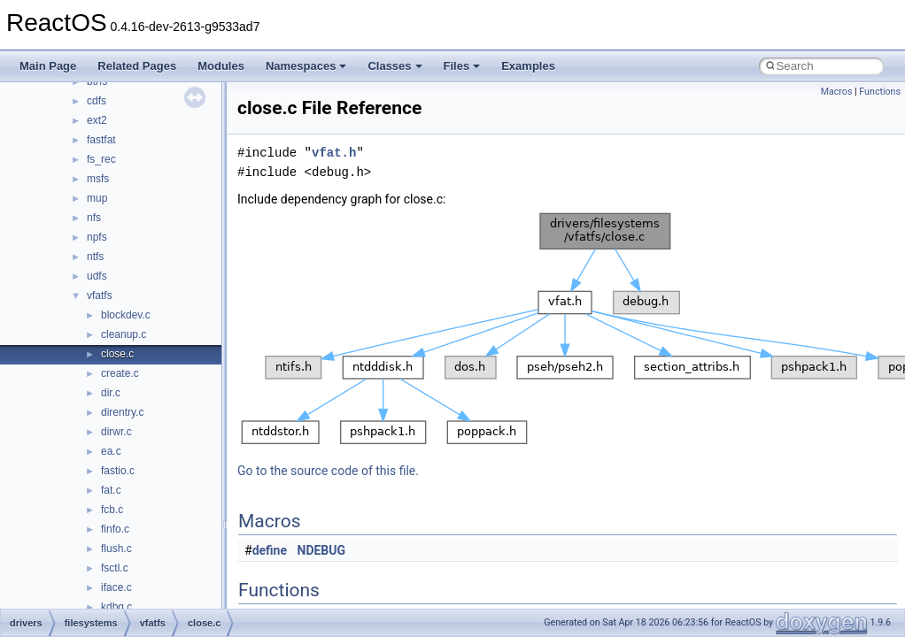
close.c (117, 354)
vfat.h (334, 152)
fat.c (111, 490)
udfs (97, 276)
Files (462, 66)
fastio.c (118, 470)
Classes (394, 66)
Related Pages (136, 66)
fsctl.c (114, 568)
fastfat (101, 140)
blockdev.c (126, 315)
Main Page (47, 66)
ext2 (97, 120)
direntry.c (122, 412)
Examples (528, 66)
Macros (837, 91)
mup (97, 198)
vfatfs (99, 295)
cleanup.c (123, 334)
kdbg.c (116, 607)
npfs (97, 237)
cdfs (96, 101)
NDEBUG (322, 550)
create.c (120, 373)
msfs (98, 179)
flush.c (116, 548)
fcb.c (112, 509)
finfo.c (115, 529)
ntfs (95, 256)
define (269, 550)
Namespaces (306, 66)
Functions (880, 91)
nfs (94, 217)
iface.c (116, 587)
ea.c (111, 451)
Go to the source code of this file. (328, 471)
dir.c (110, 393)
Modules (220, 66)
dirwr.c (116, 432)
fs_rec (101, 159)
